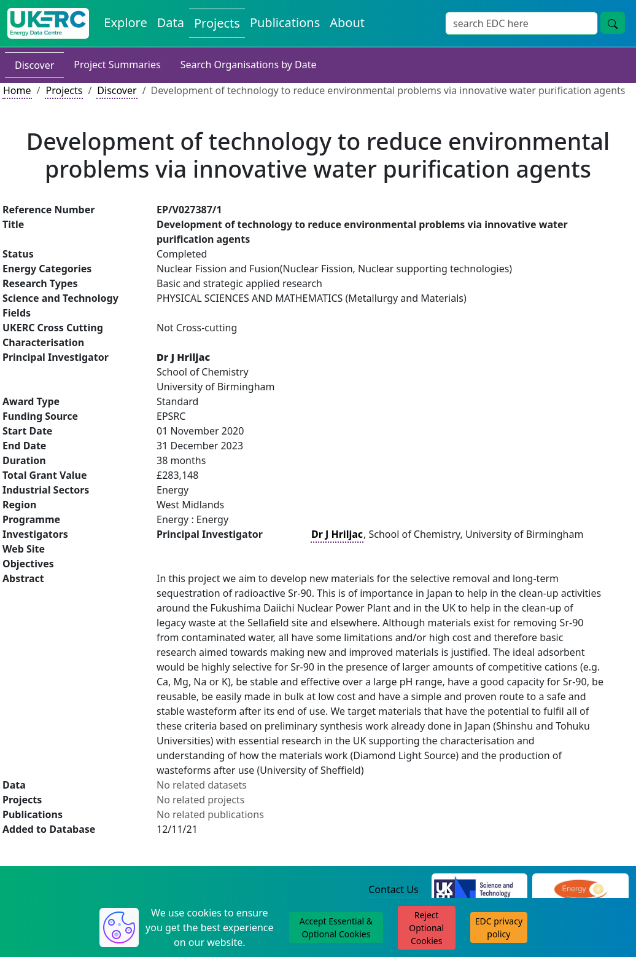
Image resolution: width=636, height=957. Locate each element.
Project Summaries (117, 64)
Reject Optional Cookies (426, 928)
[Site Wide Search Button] (612, 23)
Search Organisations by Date (248, 64)
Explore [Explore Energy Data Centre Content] (125, 22)
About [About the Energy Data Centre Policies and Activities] (347, 22)
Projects (63, 90)
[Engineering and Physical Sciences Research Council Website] (580, 890)
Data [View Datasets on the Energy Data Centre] (170, 22)
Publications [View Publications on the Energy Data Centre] (285, 22)
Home (17, 90)
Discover (34, 65)
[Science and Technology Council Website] (479, 890)
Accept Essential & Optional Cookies (336, 927)
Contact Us (393, 889)
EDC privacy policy (498, 927)
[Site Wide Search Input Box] (521, 23)
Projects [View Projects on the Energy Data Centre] (217, 23)
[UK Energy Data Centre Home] (48, 23)
